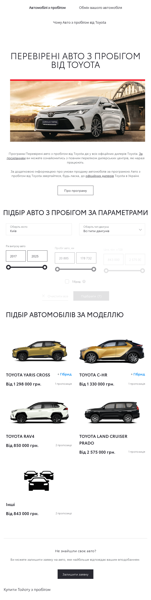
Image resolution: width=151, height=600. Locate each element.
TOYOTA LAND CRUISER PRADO (103, 439)
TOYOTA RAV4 (20, 436)
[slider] (8, 270)
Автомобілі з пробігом (47, 7)
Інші (10, 504)
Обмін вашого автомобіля (100, 7)
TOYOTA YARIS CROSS (28, 374)
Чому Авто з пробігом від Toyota (79, 22)
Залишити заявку (75, 574)
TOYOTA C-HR (93, 374)
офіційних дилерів (100, 175)
